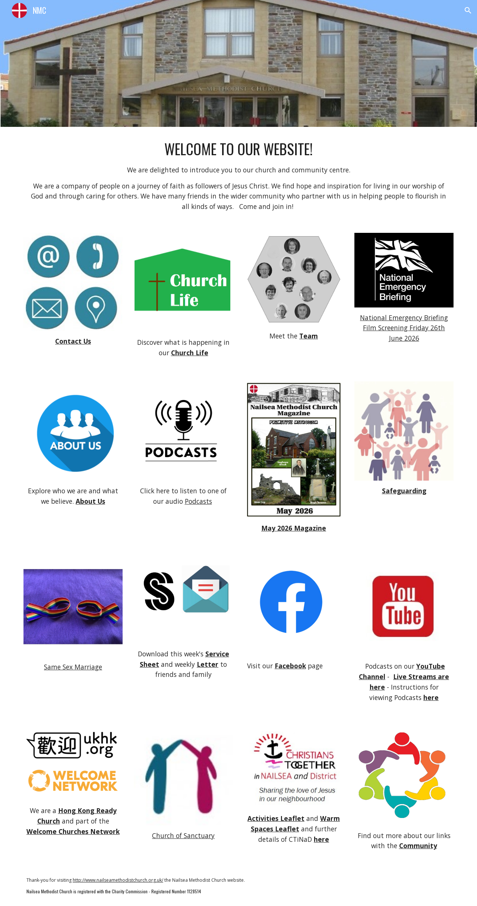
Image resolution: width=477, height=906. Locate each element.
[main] (238, 175)
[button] (468, 10)
